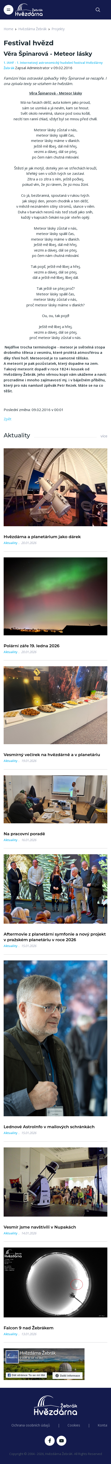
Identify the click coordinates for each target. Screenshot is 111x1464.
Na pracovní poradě (24, 833)
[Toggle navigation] (8, 10)
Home (8, 29)
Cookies (74, 1425)
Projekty (58, 29)
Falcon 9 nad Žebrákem (29, 1327)
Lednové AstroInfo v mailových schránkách (49, 1126)
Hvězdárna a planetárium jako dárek (42, 536)
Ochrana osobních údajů (30, 1425)
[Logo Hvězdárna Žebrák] (29, 9)
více (104, 436)
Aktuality (10, 543)
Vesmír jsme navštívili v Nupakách (40, 1227)
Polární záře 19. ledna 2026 (32, 645)
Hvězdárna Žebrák (32, 29)
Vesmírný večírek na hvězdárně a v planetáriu (52, 754)
